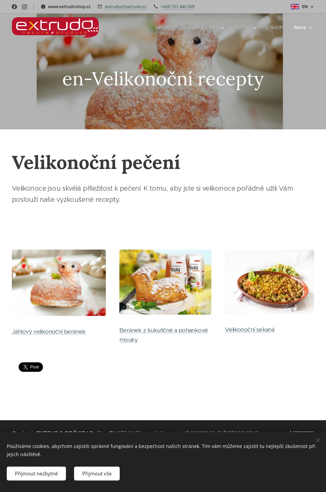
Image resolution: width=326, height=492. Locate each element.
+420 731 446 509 (177, 6)
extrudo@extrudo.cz (125, 6)
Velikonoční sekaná (249, 330)
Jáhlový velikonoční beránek (49, 332)
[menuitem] (161, 27)
